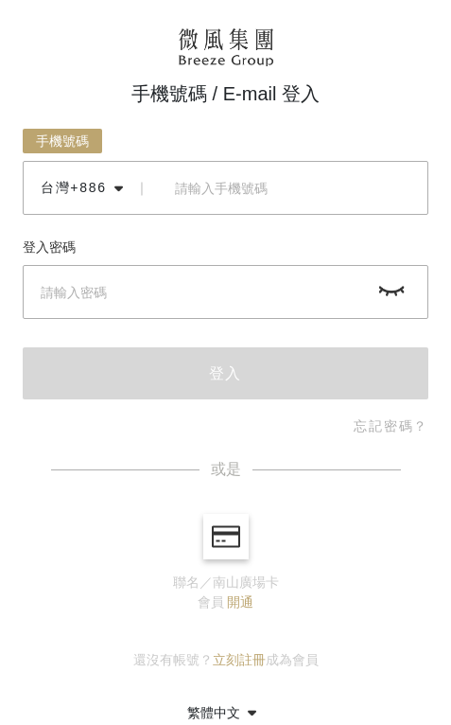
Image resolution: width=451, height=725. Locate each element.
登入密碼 (49, 247)
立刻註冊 (239, 659)
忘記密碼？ (391, 425)
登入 (226, 373)
